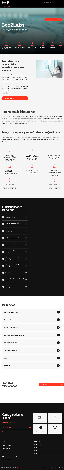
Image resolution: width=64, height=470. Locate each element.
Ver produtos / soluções (16, 423)
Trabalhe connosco (16, 427)
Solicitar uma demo (15, 98)
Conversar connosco (40, 418)
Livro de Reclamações (6, 459)
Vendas (54, 418)
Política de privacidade (6, 445)
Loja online (47, 3)
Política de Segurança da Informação (9, 456)
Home (3, 6)
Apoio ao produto (39, 428)
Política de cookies (6, 448)
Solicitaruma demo (53, 19)
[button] (55, 3)
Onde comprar (55, 428)
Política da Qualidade (6, 454)
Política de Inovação (6, 451)
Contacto (16, 432)
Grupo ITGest (18, 467)
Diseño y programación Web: (53, 467)
